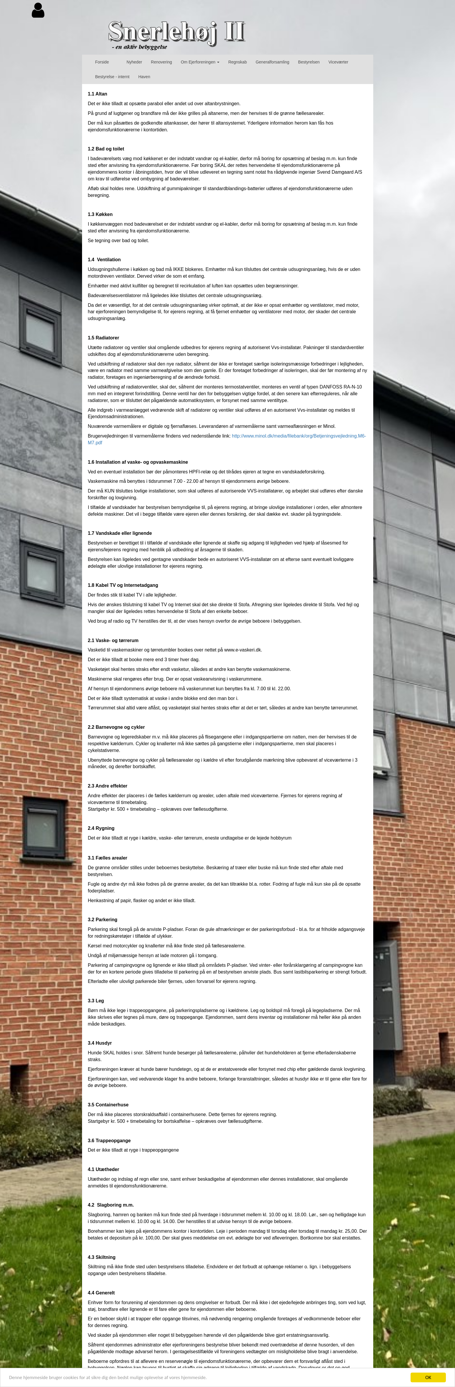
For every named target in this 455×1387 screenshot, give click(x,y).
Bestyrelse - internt (112, 76)
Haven (144, 76)
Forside (102, 62)
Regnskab (237, 62)
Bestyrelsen (309, 62)
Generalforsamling (272, 62)
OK (428, 1377)
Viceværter (338, 62)
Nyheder (134, 62)
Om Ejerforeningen (200, 62)
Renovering (161, 62)
